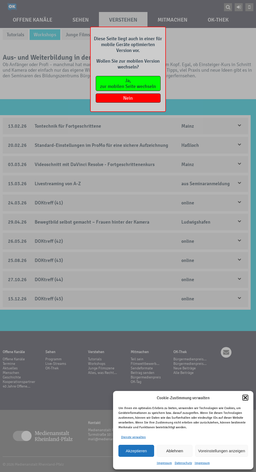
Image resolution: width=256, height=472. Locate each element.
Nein (128, 98)
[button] (245, 397)
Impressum (164, 463)
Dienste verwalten (133, 437)
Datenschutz (183, 463)
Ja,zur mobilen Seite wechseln (128, 83)
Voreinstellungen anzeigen (221, 451)
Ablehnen (174, 451)
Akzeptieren (136, 451)
